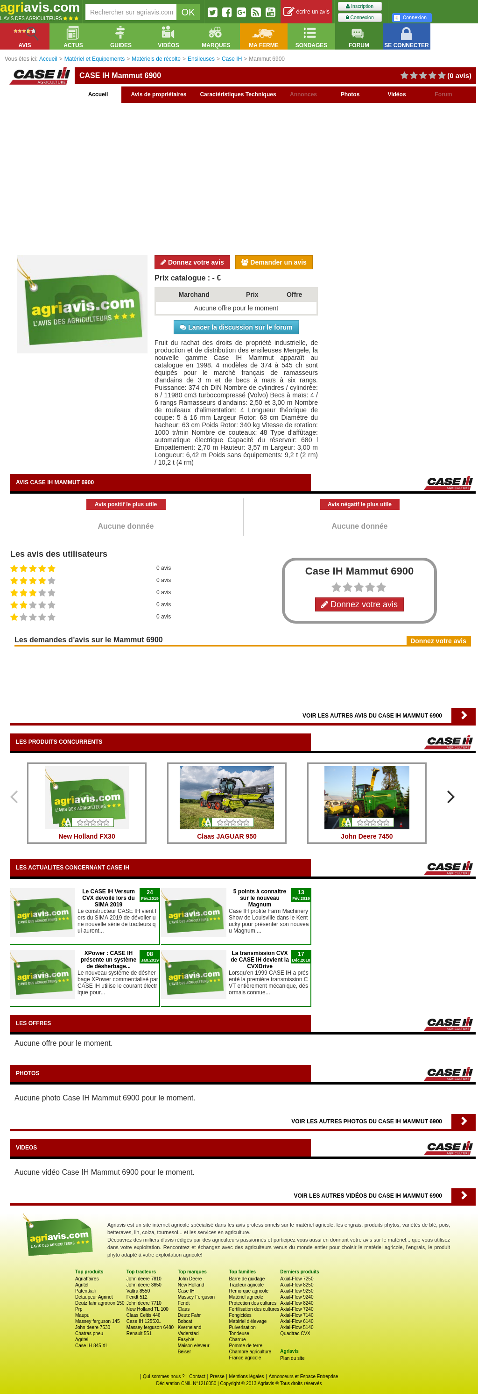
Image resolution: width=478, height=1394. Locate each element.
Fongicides (240, 1315)
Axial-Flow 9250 (296, 1290)
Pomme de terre (245, 1345)
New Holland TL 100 (148, 1309)
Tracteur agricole (246, 1284)
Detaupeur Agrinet (94, 1297)
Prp (79, 1309)
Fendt (184, 1303)
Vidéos (396, 94)
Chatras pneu (89, 1333)
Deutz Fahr (189, 1315)
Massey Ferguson (196, 1297)
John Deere (190, 1278)
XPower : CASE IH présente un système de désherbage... (108, 960)
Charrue (237, 1339)
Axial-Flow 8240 (296, 1303)
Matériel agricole (246, 1297)
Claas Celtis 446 (144, 1315)
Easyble (186, 1339)
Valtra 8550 (138, 1290)
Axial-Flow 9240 (296, 1297)
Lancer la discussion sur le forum (236, 327)
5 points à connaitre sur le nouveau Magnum (259, 898)
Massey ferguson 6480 (150, 1327)
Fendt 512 (137, 1297)
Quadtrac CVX (295, 1333)
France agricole (245, 1357)
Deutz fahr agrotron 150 (100, 1303)
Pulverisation (242, 1327)
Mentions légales (246, 1376)
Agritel (81, 1284)
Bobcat (185, 1321)
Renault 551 (139, 1333)
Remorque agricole (248, 1290)
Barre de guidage (247, 1278)
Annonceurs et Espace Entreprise (303, 1376)
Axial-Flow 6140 (296, 1321)
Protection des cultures (252, 1303)
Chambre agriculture (250, 1351)
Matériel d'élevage (248, 1321)
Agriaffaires (86, 1278)
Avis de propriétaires (159, 94)
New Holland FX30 (86, 836)
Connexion (360, 17)
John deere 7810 (144, 1278)
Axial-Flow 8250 (296, 1284)
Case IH (186, 1290)
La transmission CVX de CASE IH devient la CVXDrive (260, 960)
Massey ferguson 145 (97, 1321)
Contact (197, 1376)
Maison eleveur (194, 1345)
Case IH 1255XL (144, 1321)
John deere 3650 (144, 1284)
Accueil (98, 94)
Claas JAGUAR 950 (227, 836)
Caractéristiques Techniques (238, 94)
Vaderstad (188, 1333)
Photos (350, 94)
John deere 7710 (144, 1303)
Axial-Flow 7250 (296, 1278)
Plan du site (292, 1358)
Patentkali (85, 1290)
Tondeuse (239, 1333)
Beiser (184, 1351)
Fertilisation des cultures (254, 1309)
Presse (217, 1376)
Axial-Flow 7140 (296, 1315)
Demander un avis (274, 262)
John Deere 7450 (367, 836)
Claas (184, 1309)
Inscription (359, 6)
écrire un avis (306, 11)
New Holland (191, 1284)
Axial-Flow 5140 (296, 1327)
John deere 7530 (92, 1327)
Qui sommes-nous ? (163, 1376)
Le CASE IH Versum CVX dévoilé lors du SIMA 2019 (108, 898)
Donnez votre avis (192, 262)
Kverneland (190, 1327)
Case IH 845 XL (91, 1345)
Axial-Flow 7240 (296, 1309)
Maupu (82, 1315)
